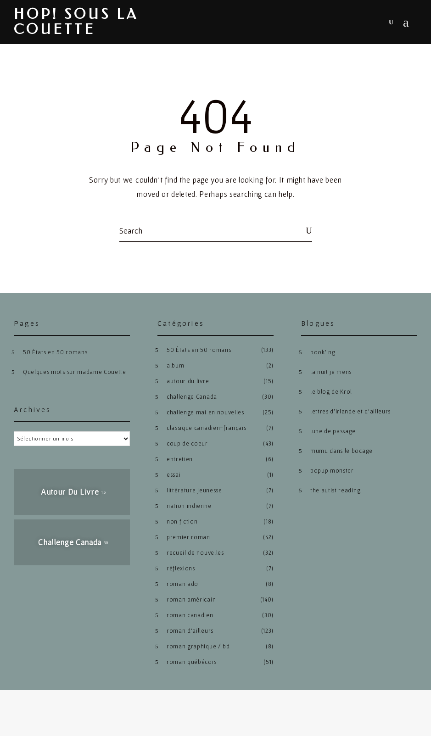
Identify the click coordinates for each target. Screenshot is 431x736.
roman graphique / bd (198, 646)
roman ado (182, 583)
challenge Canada (192, 396)
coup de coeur (187, 443)
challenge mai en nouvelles (205, 412)
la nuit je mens (331, 371)
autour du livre (188, 381)
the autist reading (335, 490)
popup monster (332, 470)
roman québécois (191, 661)
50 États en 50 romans (55, 352)
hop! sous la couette (76, 22)
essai (173, 474)
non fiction (182, 521)
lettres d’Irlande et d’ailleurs (350, 411)
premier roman (188, 537)
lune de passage (333, 431)
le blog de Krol (331, 391)
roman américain (191, 599)
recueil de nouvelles (195, 552)
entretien (180, 459)
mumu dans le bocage (341, 450)
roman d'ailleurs (190, 630)
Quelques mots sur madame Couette (74, 371)
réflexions (181, 568)
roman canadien (190, 615)
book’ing (322, 352)
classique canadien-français (206, 427)
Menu (406, 22)
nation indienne (189, 505)
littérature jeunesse (194, 490)
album (175, 365)
